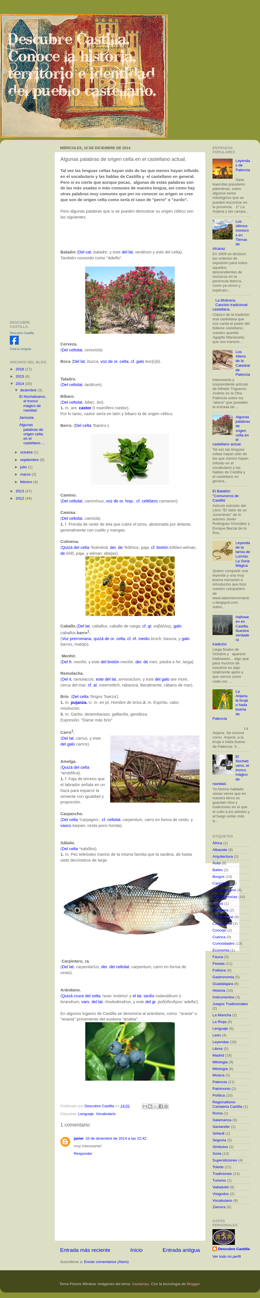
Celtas (217, 903)
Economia (220, 950)
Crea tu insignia (20, 349)
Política (218, 1095)
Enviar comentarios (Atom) (106, 1262)
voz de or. (110, 361)
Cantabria (220, 883)
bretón (162, 547)
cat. (89, 252)
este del (103, 679)
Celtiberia (220, 910)
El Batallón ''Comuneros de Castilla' (225, 495)
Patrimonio (221, 1089)
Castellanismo (224, 890)
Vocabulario (106, 1114)
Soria (216, 1153)
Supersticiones (224, 1160)
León (216, 1035)
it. (70, 679)
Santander (221, 1127)
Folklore (219, 970)
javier (79, 1138)
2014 (20, 384)
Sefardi (218, 1133)
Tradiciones (222, 1174)
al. (95, 685)
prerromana (80, 638)
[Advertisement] (29, 228)
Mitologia (220, 1062)
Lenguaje (86, 1114)
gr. (150, 626)
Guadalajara (222, 984)
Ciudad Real (222, 917)
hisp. (129, 501)
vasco (65, 825)
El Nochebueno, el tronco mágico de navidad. (32, 403)
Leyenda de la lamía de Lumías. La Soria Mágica (242, 554)
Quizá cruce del (76, 996)
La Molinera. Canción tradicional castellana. (229, 304)
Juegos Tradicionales (230, 1004)
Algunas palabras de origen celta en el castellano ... (32, 434)
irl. (135, 638)
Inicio (136, 1250)
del (124, 252)
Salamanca (221, 1120)
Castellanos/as (224, 897)
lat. (131, 252)
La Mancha (221, 1015)
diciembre (28, 390)
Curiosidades (223, 943)
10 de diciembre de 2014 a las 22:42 (115, 1138)
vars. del (89, 1002)
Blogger (193, 1284)
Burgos (218, 876)
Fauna (217, 957)
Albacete (219, 850)
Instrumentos (223, 997)
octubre (27, 452)
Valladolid (220, 1187)
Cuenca (219, 937)
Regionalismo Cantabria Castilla (227, 1104)
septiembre (30, 460)
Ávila (216, 863)
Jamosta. (27, 417)
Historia (218, 990)
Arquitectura (222, 856)
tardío (149, 996)
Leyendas (220, 1042)
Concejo (219, 930)
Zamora (219, 1207)
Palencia (219, 1082)
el (134, 996)
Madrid (218, 1055)
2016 (20, 369)
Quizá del (70, 547)
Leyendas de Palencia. (242, 168)
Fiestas (218, 963)
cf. (133, 361)
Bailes (217, 870)
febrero (26, 482)
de (62, 553)
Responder (83, 1153)
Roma (217, 1113)
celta (124, 361)
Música (218, 1075)
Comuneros (222, 923)
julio (24, 467)
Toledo (218, 1167)
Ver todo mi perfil (226, 1256)
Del (81, 252)
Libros (217, 1049)
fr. (70, 662)
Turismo (219, 1180)
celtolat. (76, 350)
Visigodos (220, 1194)
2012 (20, 498)
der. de (116, 547)
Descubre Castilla (22, 333)
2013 (20, 491)
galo (140, 361)
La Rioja (219, 1022)
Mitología (220, 1069)
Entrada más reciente (85, 1250)
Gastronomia (223, 977)
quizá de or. (104, 638)
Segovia (219, 1140)
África (217, 843)
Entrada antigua (181, 1250)
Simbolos (220, 1147)
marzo (26, 474)
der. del (108, 967)
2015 (20, 376)
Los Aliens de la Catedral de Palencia (242, 363)
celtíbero (150, 501)
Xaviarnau (140, 1284)
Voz (65, 638)
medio (144, 638)
